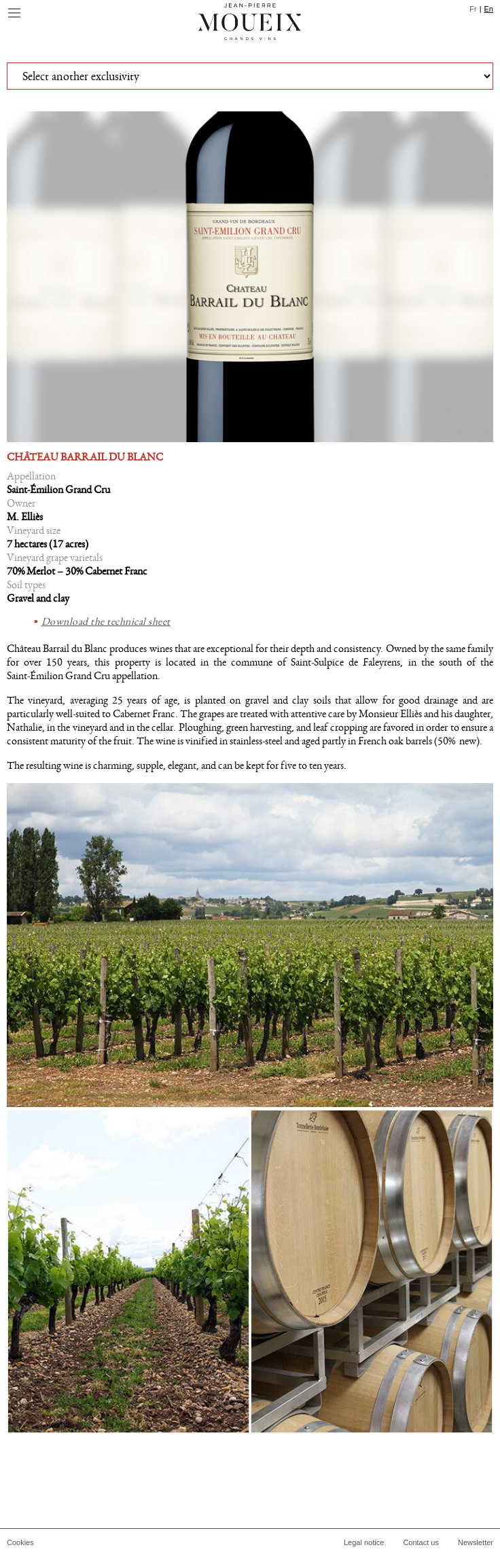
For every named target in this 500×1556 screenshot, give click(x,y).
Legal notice (364, 1542)
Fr (472, 9)
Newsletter (475, 1542)
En (488, 9)
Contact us (421, 1542)
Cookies (20, 1542)
